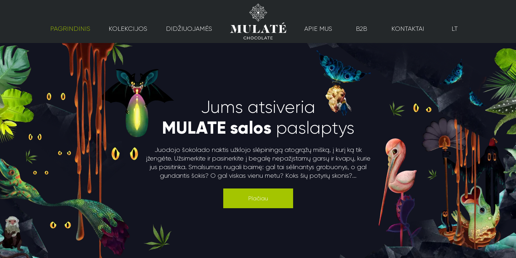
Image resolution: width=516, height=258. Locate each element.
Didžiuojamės (189, 28)
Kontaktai (407, 28)
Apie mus (318, 28)
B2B (361, 28)
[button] (258, 198)
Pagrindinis (70, 28)
